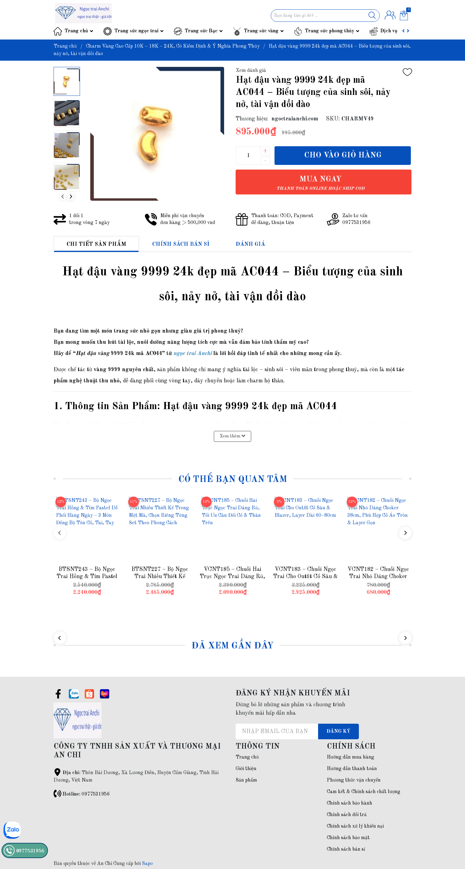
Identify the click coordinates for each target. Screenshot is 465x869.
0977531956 (96, 794)
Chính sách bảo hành (349, 803)
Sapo (147, 863)
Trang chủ (76, 31)
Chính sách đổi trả (347, 814)
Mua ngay (320, 183)
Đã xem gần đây (232, 646)
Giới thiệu (246, 768)
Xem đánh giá (251, 70)
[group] (157, 134)
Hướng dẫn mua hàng (350, 757)
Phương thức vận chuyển (354, 780)
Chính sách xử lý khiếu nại (355, 826)
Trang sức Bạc (201, 31)
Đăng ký (338, 731)
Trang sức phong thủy (329, 31)
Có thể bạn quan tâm (232, 479)
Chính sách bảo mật (348, 837)
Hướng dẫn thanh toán (352, 768)
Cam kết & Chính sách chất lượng (363, 791)
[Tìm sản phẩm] (325, 15)
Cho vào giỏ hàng (343, 155)
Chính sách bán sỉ (346, 849)
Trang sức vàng (261, 31)
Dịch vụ (388, 31)
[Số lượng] (248, 155)
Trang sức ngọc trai (136, 31)
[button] (71, 197)
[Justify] (372, 15)
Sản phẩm (246, 780)
